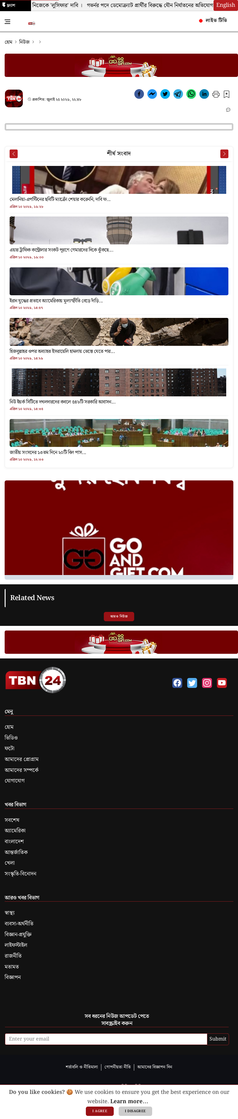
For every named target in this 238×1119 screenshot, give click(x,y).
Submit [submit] (218, 1039)
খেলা (10, 863)
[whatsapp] (191, 95)
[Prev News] (14, 153)
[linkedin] (204, 95)
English (225, 5)
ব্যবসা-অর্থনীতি (19, 924)
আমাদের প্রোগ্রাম (22, 759)
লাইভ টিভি (213, 21)
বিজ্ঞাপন (13, 977)
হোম (8, 42)
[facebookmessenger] (152, 95)
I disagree (135, 1111)
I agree (99, 1111)
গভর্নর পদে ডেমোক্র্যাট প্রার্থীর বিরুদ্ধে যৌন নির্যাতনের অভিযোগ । (156, 5)
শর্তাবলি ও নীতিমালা (82, 1067)
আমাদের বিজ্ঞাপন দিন (154, 1067)
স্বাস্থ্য (10, 913)
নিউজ (24, 42)
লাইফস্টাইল (16, 945)
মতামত (12, 967)
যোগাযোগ (14, 781)
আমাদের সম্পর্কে (21, 770)
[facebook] (139, 95)
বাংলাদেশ (14, 841)
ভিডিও (11, 738)
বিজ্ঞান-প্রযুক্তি (18, 934)
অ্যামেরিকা (15, 831)
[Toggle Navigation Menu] (7, 22)
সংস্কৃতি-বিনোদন (20, 874)
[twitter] (165, 95)
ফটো (9, 748)
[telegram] (178, 95)
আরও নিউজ (119, 616)
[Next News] (224, 153)
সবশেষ (12, 820)
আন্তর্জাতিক (16, 852)
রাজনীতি (13, 956)
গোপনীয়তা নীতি (117, 1067)
